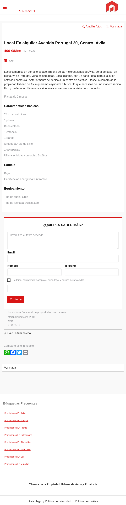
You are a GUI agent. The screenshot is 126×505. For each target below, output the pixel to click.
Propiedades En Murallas (16, 464)
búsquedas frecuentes (20, 403)
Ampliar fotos (94, 26)
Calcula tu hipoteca (19, 333)
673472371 (63, 4)
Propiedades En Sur (14, 456)
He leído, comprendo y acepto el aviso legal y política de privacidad (48, 280)
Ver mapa (116, 26)
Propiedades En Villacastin (17, 449)
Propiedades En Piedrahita (17, 442)
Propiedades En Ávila (14, 413)
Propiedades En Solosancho (18, 435)
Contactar (16, 299)
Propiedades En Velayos (16, 420)
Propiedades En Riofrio (15, 427)
